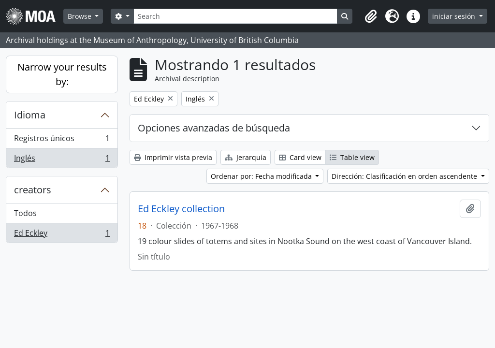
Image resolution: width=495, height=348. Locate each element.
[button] (370, 16)
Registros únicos (62, 140)
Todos (25, 213)
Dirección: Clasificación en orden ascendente (405, 176)
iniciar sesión (454, 16)
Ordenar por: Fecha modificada (262, 176)
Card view (300, 157)
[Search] (235, 16)
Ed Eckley (62, 235)
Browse (80, 16)
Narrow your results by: (62, 74)
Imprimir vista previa (173, 157)
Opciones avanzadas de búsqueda (214, 127)
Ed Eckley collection (181, 209)
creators (32, 189)
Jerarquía (245, 157)
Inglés (62, 160)
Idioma (29, 114)
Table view (352, 157)
